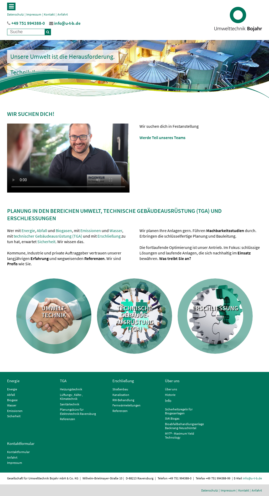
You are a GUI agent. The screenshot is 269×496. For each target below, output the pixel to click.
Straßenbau (120, 389)
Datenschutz (15, 14)
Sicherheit (46, 241)
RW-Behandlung (123, 400)
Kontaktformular (20, 443)
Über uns (172, 380)
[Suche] (48, 32)
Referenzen (67, 419)
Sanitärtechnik (69, 404)
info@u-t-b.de (252, 478)
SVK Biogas (172, 418)
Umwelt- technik (54, 312)
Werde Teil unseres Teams (162, 137)
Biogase (12, 400)
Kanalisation (120, 395)
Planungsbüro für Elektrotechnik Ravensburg (78, 411)
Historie (170, 395)
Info (168, 400)
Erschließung (109, 236)
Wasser (116, 230)
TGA (63, 380)
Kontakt (49, 14)
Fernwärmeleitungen (126, 405)
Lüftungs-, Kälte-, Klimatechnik (71, 397)
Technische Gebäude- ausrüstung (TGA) (135, 319)
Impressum (33, 14)
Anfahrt (63, 14)
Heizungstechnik (71, 389)
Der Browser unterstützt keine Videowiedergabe (68, 158)
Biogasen (64, 230)
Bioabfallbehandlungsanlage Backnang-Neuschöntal (184, 426)
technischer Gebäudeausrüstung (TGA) (48, 236)
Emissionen (90, 230)
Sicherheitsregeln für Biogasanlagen (179, 411)
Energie (28, 230)
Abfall (42, 230)
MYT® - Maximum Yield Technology (179, 435)
